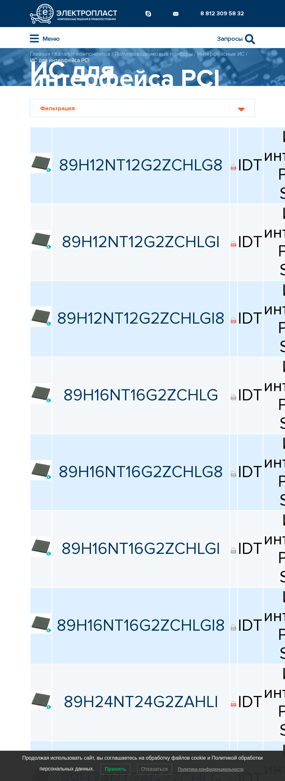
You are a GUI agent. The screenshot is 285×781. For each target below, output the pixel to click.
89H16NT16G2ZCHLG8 (141, 472)
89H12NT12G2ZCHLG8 (141, 165)
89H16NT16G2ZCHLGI (140, 549)
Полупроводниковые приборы (154, 54)
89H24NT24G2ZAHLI (141, 702)
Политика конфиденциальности (211, 769)
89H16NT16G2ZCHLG (140, 395)
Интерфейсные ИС (221, 54)
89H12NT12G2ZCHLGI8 (141, 318)
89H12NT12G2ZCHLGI (141, 242)
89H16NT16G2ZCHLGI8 (141, 625)
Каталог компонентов (82, 54)
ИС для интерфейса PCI (59, 60)
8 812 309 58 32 (222, 13)
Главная (40, 54)
